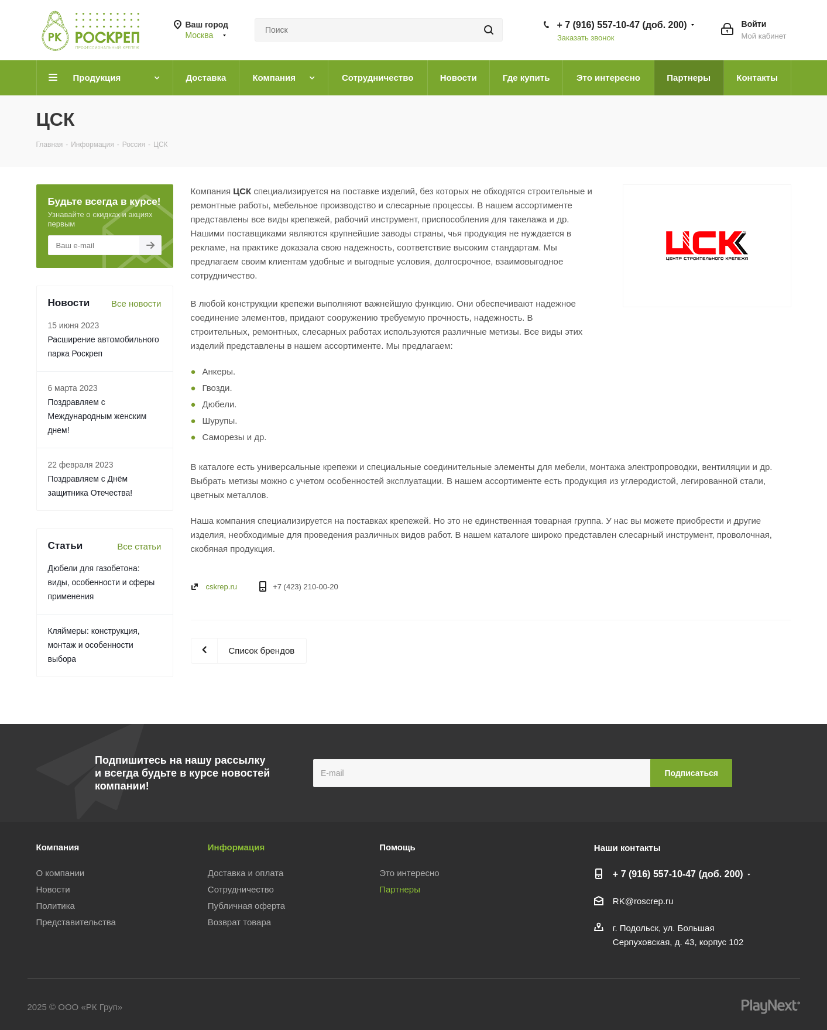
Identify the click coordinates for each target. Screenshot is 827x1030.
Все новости (136, 303)
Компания (58, 847)
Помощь (397, 847)
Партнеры (399, 889)
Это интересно (409, 873)
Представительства (76, 922)
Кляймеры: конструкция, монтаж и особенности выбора (94, 645)
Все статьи (139, 546)
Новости (53, 889)
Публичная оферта (246, 906)
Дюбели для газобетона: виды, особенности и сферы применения (101, 582)
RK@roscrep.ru (643, 901)
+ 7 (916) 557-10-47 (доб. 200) (622, 25)
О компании (60, 873)
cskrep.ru (221, 586)
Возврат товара (239, 922)
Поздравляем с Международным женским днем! (97, 416)
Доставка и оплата (245, 873)
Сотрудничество (241, 889)
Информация (236, 847)
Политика (55, 906)
